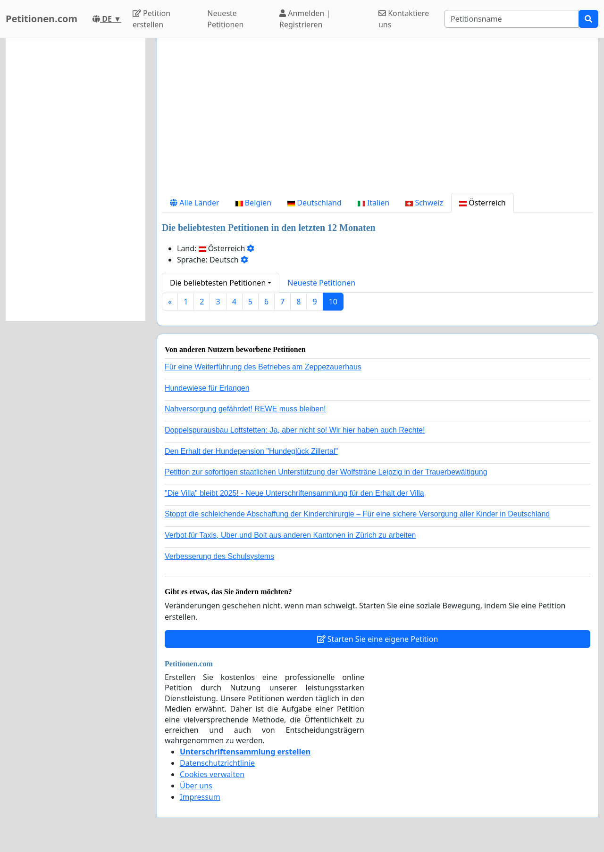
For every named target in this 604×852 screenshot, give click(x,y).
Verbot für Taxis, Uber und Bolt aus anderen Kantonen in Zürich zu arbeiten (290, 535)
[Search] (512, 19)
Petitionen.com (41, 18)
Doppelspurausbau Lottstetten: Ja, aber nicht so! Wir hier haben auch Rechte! (295, 430)
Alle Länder (194, 202)
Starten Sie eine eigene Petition (377, 639)
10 (333, 301)
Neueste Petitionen (225, 19)
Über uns (196, 785)
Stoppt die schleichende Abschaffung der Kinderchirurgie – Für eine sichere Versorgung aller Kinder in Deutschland (357, 514)
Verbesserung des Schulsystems (219, 556)
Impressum (200, 797)
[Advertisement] (377, 119)
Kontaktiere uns (403, 19)
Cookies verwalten (212, 774)
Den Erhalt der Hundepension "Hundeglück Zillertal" (251, 451)
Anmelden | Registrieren (304, 19)
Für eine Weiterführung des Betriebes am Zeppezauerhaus (263, 367)
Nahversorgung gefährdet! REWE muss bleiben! (245, 409)
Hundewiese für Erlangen (207, 388)
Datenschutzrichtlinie (217, 763)
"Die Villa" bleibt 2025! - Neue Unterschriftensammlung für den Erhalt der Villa (294, 493)
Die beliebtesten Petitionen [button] (218, 283)
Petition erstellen (151, 19)
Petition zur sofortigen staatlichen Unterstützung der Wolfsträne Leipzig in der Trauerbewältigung (326, 472)
